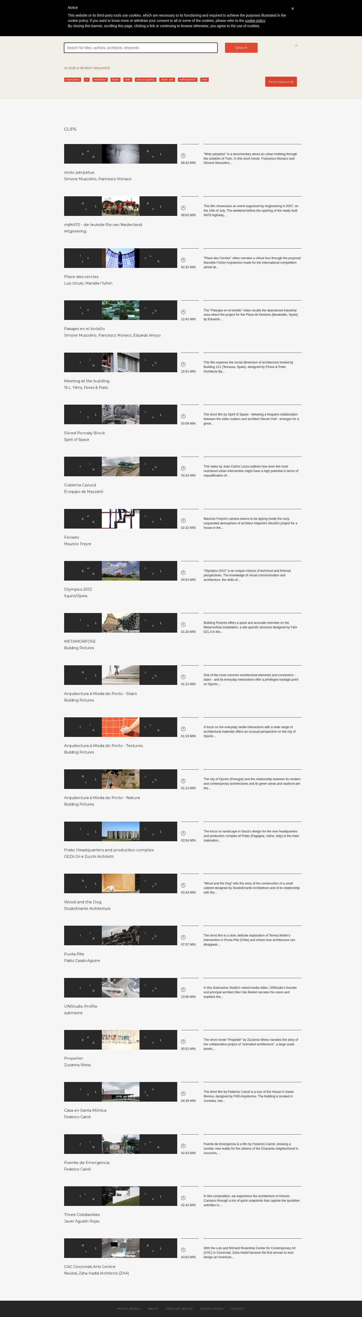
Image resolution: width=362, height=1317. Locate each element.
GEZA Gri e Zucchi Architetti (89, 856)
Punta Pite (74, 954)
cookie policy (255, 21)
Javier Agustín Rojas (81, 1221)
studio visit (167, 79)
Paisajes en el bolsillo (84, 328)
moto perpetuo (79, 172)
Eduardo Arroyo (147, 335)
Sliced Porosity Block (84, 433)
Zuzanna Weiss (77, 1065)
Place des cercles (81, 276)
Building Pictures (79, 648)
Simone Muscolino (80, 179)
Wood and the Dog (82, 902)
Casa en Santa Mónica (85, 1110)
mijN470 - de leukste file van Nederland (103, 224)
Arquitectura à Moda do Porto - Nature (102, 797)
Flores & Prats (96, 387)
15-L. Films (73, 387)
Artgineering (75, 231)
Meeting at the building (86, 381)
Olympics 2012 (78, 589)
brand (115, 79)
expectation (72, 79)
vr (87, 79)
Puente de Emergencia (86, 1162)
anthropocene (187, 79)
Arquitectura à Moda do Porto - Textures (103, 745)
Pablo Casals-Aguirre (82, 960)
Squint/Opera (75, 596)
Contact (238, 1308)
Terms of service (179, 1308)
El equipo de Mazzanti (83, 491)
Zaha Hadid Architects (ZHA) (104, 1273)
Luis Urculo (73, 283)
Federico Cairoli (77, 1117)
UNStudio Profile (80, 1006)
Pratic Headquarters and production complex (109, 850)
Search (241, 47)
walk (127, 79)
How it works (128, 1308)
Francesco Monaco (114, 179)
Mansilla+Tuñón (98, 283)
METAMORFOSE (80, 641)
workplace (100, 79)
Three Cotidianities (82, 1214)
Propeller (73, 1058)
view (204, 79)
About (153, 1308)
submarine (73, 1013)
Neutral (70, 1273)
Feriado (71, 537)
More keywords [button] (281, 82)
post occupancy (146, 79)
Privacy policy (211, 1308)
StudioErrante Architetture (87, 908)
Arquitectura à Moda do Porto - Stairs (100, 693)
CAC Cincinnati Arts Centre (89, 1266)
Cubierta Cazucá (80, 485)
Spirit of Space (76, 439)
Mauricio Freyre (77, 544)
